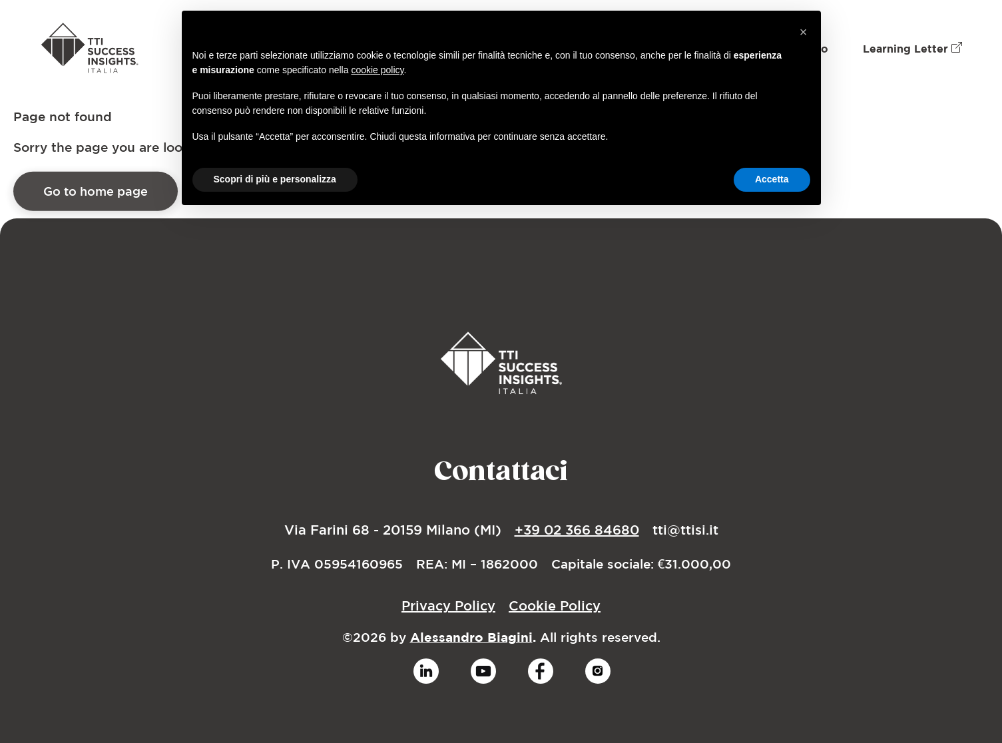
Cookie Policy (555, 605)
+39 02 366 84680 (577, 529)
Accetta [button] (772, 179)
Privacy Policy (448, 605)
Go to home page (95, 195)
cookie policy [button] (377, 70)
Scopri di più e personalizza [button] (275, 179)
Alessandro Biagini (471, 637)
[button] (803, 32)
